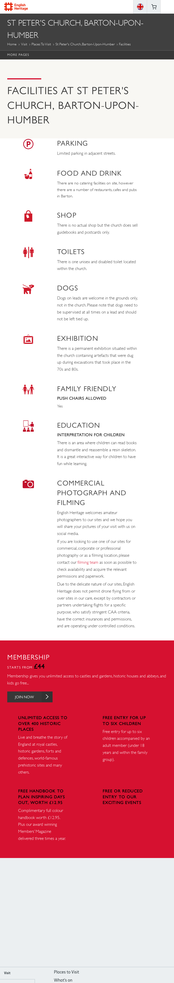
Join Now (35, 697)
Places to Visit (41, 44)
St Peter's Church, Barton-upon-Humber (85, 44)
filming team (87, 562)
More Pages (18, 54)
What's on (63, 980)
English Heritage (16, 6)
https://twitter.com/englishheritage (105, 913)
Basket (154, 7)
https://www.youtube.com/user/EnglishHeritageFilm (93, 913)
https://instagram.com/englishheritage (81, 913)
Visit (24, 44)
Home (12, 44)
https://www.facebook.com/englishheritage (69, 913)
